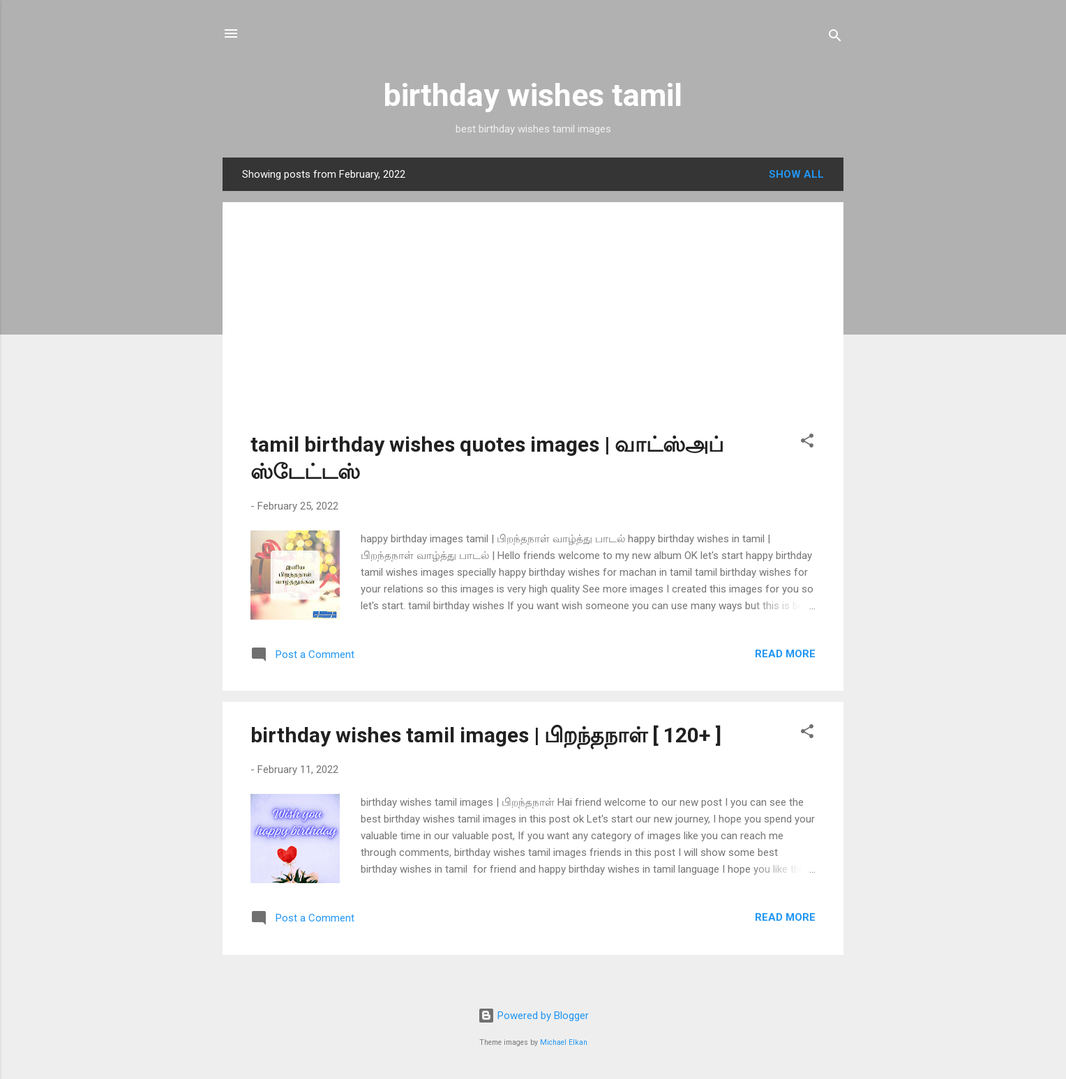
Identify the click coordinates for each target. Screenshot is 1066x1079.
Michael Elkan (563, 1042)
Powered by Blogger (533, 1015)
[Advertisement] (533, 327)
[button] (807, 443)
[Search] (835, 38)
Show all (796, 174)
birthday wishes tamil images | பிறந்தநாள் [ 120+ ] (485, 735)
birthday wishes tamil (533, 95)
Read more (785, 654)
